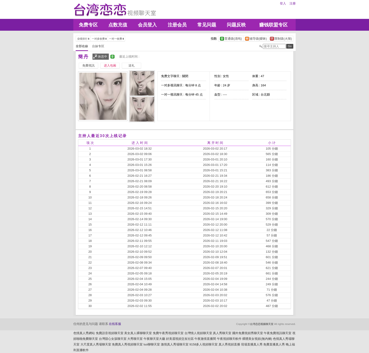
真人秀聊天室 (222, 333)
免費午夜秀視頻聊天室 (168, 333)
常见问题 (206, 24)
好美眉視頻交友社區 (180, 338)
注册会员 (177, 24)
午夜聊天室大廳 (154, 338)
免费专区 (88, 24)
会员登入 (147, 24)
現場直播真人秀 (252, 344)
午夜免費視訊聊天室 (277, 333)
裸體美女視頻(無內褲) (257, 338)
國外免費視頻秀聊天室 (247, 333)
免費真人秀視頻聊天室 (127, 344)
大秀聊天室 (135, 338)
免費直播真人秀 (274, 344)
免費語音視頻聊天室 (109, 333)
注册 (293, 3)
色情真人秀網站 (84, 333)
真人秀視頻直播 (229, 344)
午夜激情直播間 (205, 338)
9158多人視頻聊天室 (203, 344)
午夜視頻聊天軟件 (229, 338)
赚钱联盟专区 (273, 24)
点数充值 (117, 24)
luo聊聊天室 (152, 344)
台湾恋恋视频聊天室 (261, 324)
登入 (283, 3)
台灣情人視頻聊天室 (198, 333)
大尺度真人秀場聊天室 (95, 344)
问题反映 (236, 24)
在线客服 (115, 324)
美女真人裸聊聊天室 (138, 333)
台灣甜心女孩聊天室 (113, 338)
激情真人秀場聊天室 (175, 344)
